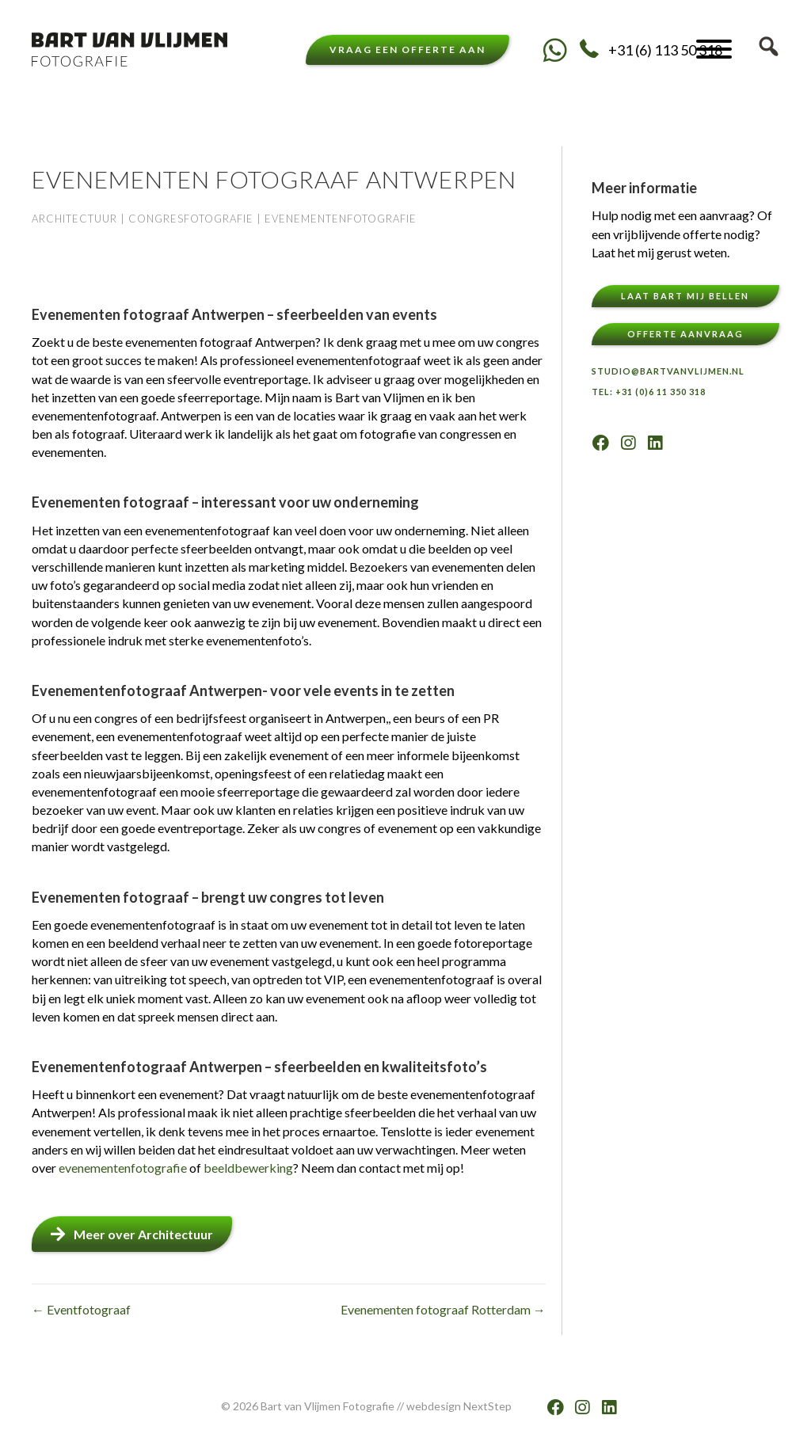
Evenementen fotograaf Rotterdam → (443, 1309)
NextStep (487, 1406)
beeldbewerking (248, 1167)
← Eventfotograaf (81, 1309)
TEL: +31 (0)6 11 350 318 (649, 391)
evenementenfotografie (124, 1167)
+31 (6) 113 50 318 (665, 50)
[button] (555, 49)
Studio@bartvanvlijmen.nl (668, 371)
